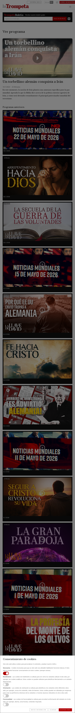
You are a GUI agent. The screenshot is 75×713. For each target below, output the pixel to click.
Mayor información (38, 709)
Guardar (53, 709)
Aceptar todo (65, 709)
